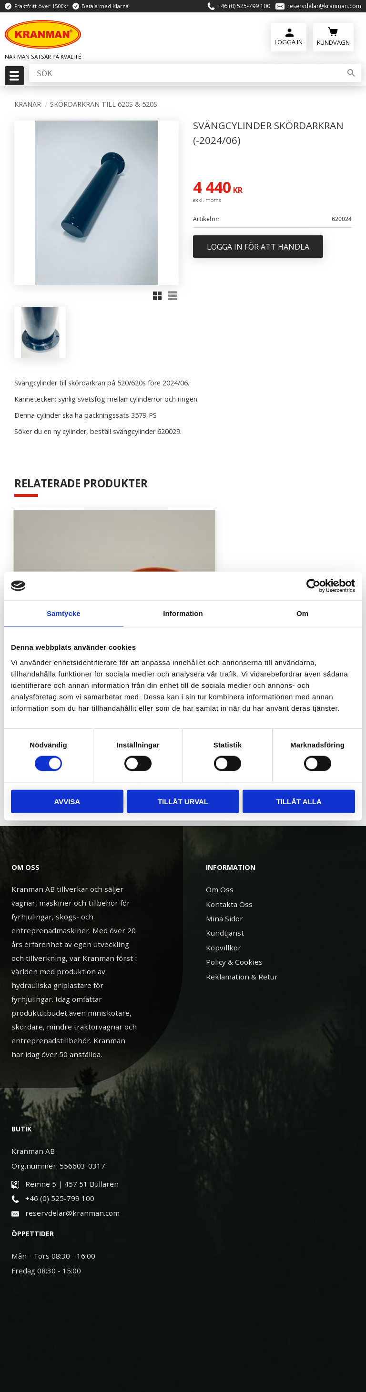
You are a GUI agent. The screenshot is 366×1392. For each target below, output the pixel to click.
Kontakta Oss (229, 875)
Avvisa (67, 801)
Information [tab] (183, 613)
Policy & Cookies (234, 933)
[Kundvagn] (333, 38)
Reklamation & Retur (242, 948)
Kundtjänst (225, 904)
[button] (13, 78)
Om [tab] (302, 613)
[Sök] (351, 75)
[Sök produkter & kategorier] (184, 76)
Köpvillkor (223, 919)
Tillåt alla (299, 801)
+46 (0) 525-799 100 (243, 7)
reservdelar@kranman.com (324, 7)
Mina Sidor (224, 890)
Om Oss (220, 861)
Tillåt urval (183, 801)
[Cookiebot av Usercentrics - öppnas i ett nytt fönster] (313, 586)
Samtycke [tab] (64, 613)
